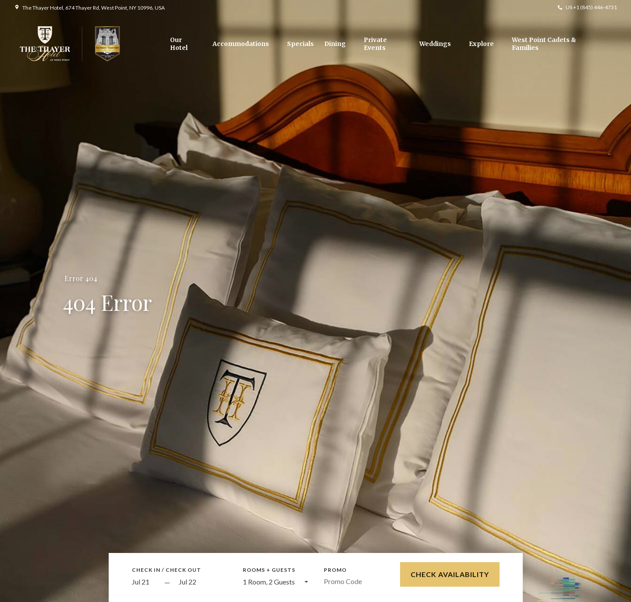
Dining (335, 44)
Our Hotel (179, 44)
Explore (481, 44)
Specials (300, 44)
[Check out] (203, 582)
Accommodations (241, 44)
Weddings (435, 44)
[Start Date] (146, 582)
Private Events (375, 44)
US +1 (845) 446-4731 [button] (591, 7)
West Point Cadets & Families (544, 44)
